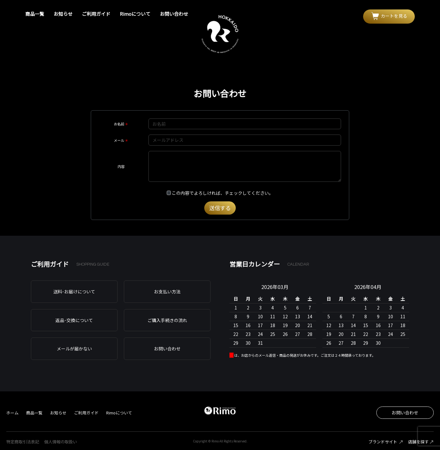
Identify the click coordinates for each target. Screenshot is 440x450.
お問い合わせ (174, 13)
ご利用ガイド (96, 13)
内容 (121, 166)
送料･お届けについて (74, 291)
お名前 (119, 123)
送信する (220, 208)
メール (119, 140)
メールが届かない (74, 348)
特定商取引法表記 (22, 442)
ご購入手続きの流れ (167, 320)
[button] (389, 16)
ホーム (12, 413)
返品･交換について (74, 320)
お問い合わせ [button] (405, 412)
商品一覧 (34, 13)
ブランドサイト (385, 442)
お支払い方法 (167, 291)
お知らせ (63, 13)
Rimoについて (135, 13)
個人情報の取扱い (60, 442)
